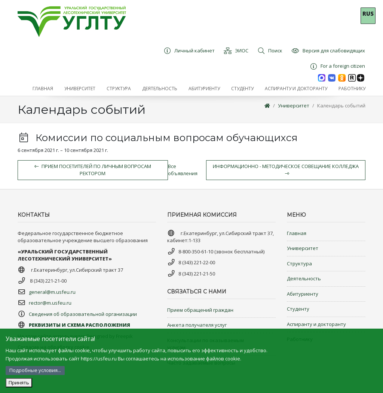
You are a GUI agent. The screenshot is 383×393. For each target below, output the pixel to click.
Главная (296, 233)
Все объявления (182, 170)
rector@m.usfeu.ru (50, 302)
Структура (299, 263)
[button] (80, 89)
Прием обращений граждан (200, 310)
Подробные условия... (35, 370)
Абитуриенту (302, 293)
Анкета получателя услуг (197, 325)
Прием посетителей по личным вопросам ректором (92, 170)
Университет (293, 105)
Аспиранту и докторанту (316, 324)
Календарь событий (341, 105)
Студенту (298, 308)
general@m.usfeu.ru (52, 292)
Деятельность (304, 278)
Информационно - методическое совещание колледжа (286, 169)
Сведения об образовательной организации (83, 314)
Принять (19, 382)
